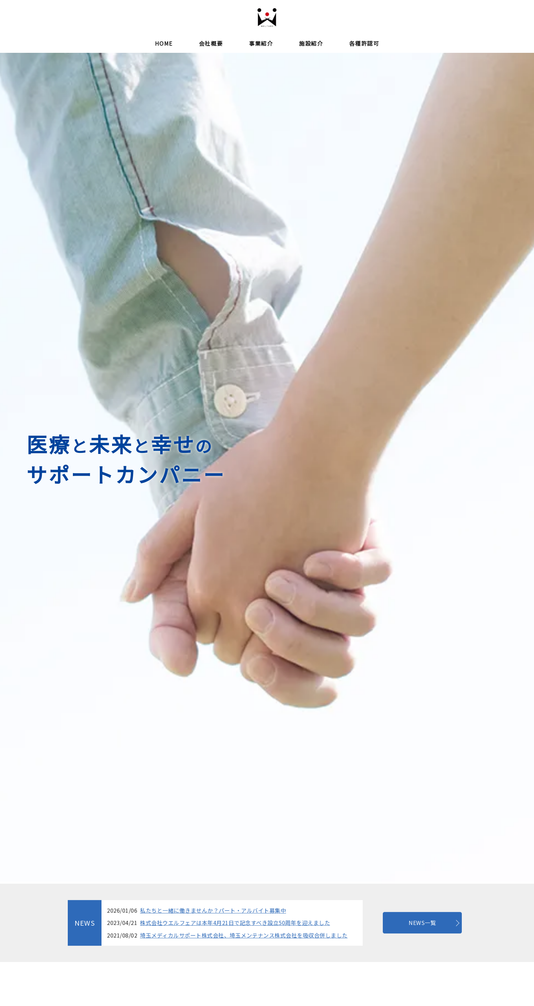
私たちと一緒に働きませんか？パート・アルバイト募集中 (213, 942)
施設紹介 (311, 43)
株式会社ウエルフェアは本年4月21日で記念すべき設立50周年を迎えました (235, 954)
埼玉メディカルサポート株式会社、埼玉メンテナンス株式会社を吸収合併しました (244, 967)
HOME (164, 43)
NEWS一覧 (422, 954)
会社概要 (211, 43)
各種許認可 (364, 43)
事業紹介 (261, 43)
